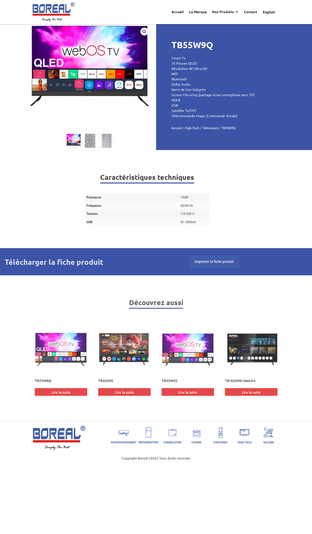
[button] (127, 31)
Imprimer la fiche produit (102, 262)
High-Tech (210, 128)
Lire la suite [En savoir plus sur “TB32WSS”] (187, 392)
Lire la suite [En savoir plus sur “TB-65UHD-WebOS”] (251, 392)
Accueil (195, 128)
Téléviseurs (229, 128)
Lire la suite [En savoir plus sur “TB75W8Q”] (61, 392)
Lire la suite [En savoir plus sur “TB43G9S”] (124, 392)
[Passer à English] (269, 12)
